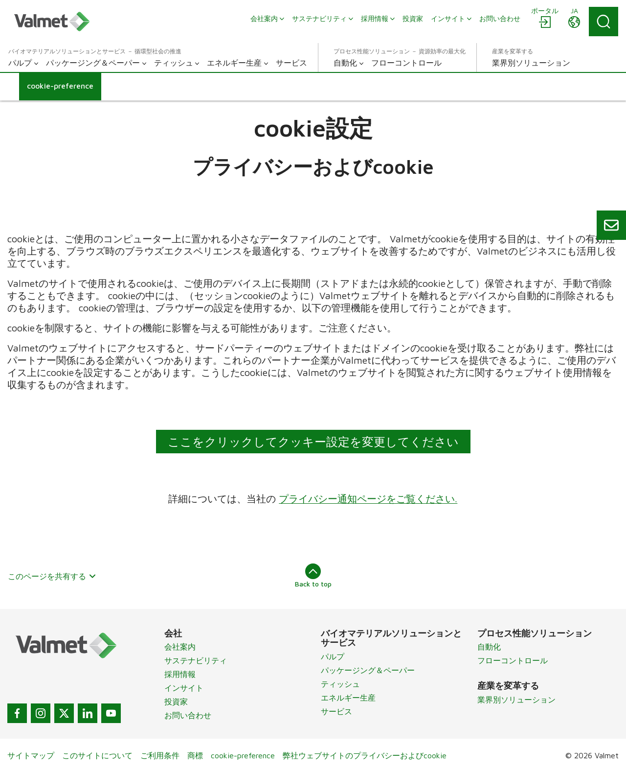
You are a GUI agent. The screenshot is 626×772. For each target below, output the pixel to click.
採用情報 (180, 674)
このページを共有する (52, 576)
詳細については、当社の (224, 498)
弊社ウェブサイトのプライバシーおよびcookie (365, 755)
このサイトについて (97, 755)
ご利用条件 (159, 755)
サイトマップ (30, 755)
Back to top (313, 575)
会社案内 (180, 646)
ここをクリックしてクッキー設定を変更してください (313, 441)
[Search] (603, 21)
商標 (195, 755)
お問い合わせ (187, 715)
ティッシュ (340, 683)
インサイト (183, 687)
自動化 (489, 646)
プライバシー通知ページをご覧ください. (368, 498)
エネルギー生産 (348, 697)
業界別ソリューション (516, 699)
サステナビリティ (195, 660)
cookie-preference (243, 755)
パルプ (332, 656)
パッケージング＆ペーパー (368, 670)
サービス (336, 711)
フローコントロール (512, 660)
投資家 (176, 701)
